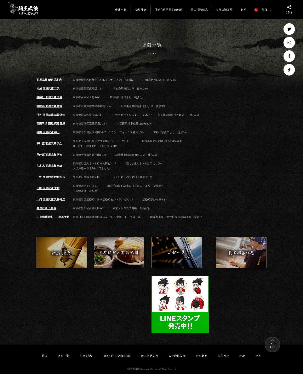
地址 (242, 356)
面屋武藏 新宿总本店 (49, 79)
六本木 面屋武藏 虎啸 (49, 165)
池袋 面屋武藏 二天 (48, 88)
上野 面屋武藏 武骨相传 (51, 177)
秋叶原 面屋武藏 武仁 (49, 143)
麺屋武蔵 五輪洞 (46, 208)
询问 (243, 9)
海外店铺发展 (224, 9)
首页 (44, 356)
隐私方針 (223, 356)
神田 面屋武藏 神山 (48, 132)
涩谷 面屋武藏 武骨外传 (51, 114)
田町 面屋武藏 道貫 (48, 188)
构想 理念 (140, 9)
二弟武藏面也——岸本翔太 (53, 217)
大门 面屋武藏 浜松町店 (51, 199)
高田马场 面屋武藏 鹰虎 (51, 123)
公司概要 (201, 356)
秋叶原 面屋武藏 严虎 (49, 154)
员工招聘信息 (199, 9)
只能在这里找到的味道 (168, 9)
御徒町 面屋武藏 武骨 (49, 97)
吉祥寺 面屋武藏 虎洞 (49, 106)
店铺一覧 (120, 11)
